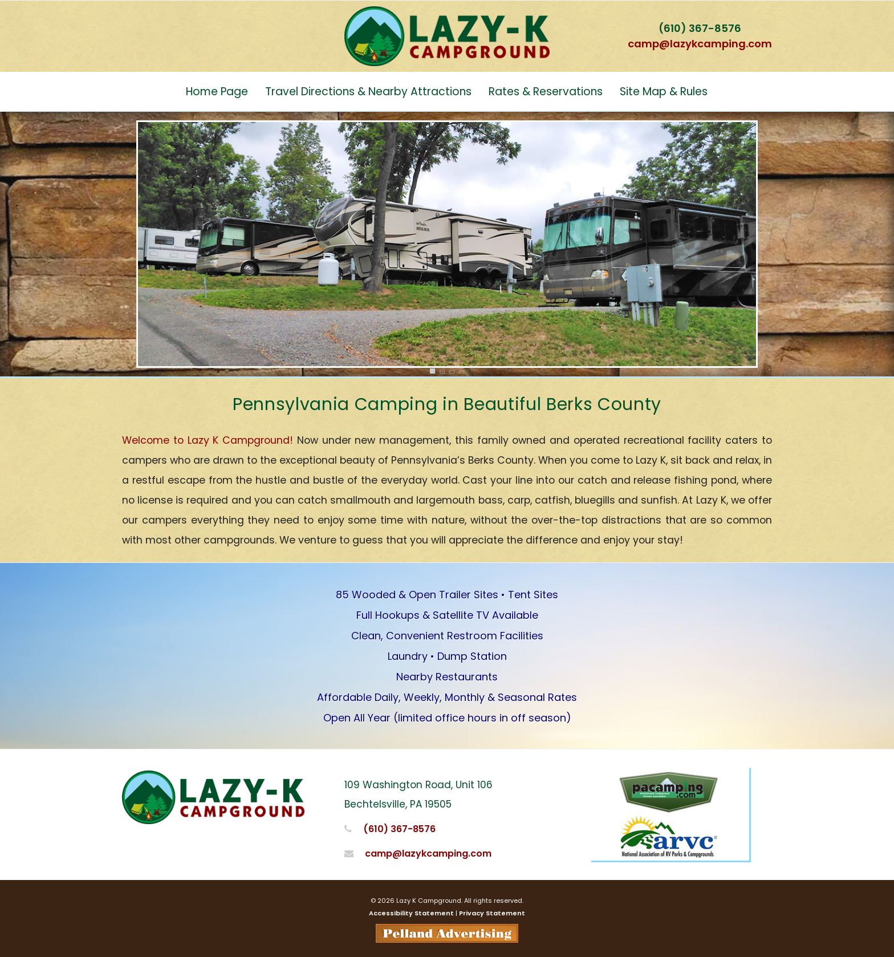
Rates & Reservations (546, 91)
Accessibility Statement (411, 913)
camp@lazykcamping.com (700, 44)
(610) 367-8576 (700, 28)
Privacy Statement (492, 913)
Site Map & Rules (664, 91)
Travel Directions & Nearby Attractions (368, 91)
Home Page (217, 91)
